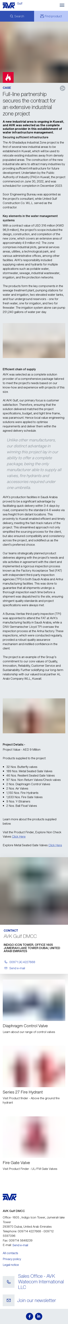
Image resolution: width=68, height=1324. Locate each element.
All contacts (10, 1253)
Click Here (19, 836)
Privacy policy (12, 1259)
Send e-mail (20, 1245)
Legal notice (11, 1265)
